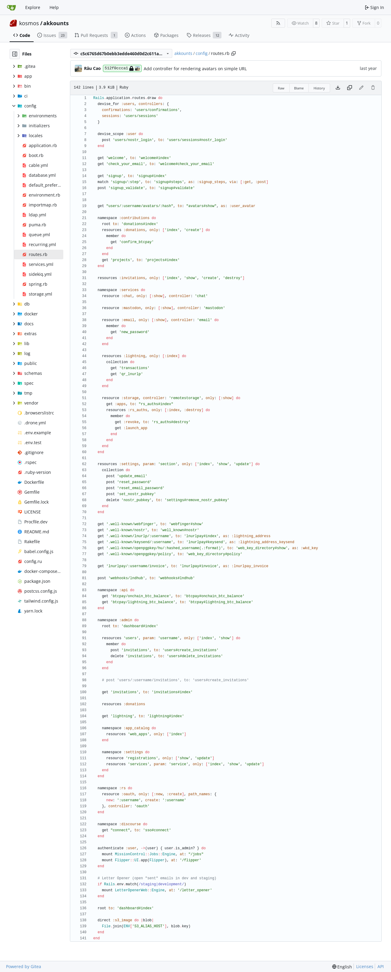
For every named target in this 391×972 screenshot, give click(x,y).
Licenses (364, 966)
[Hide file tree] (15, 54)
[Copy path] (233, 53)
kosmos (29, 23)
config (202, 53)
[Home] (11, 7)
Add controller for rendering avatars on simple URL (195, 68)
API (380, 966)
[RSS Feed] (278, 23)
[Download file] (338, 88)
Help (54, 7)
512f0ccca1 (122, 68)
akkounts (56, 23)
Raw (281, 88)
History (319, 88)
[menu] (342, 967)
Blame (299, 88)
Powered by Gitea (23, 966)
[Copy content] (349, 88)
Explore (32, 7)
